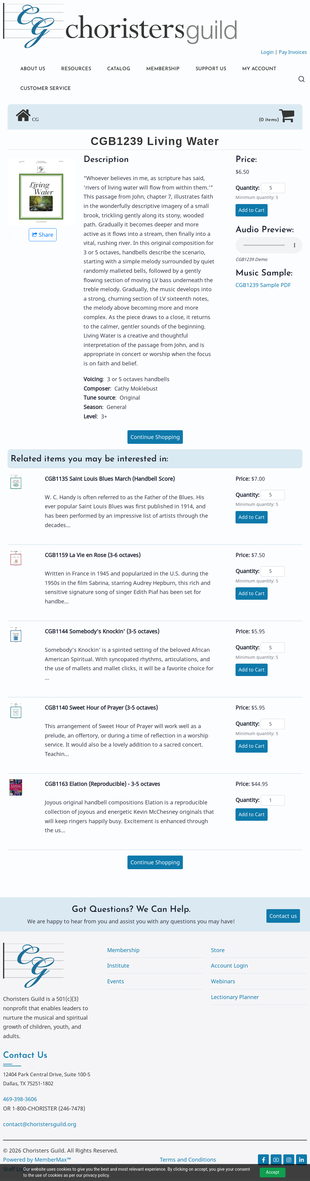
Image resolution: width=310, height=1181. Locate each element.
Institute (118, 967)
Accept (272, 1172)
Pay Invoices (293, 52)
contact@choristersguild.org (39, 1126)
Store (218, 952)
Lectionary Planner (235, 998)
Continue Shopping (155, 439)
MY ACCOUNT (39, 90)
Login (267, 52)
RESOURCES (80, 69)
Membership (123, 952)
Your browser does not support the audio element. (269, 247)
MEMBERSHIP (175, 69)
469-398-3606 (20, 1101)
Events (115, 983)
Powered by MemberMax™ (37, 1161)
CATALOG (127, 69)
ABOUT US (34, 69)
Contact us (283, 918)
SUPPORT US (227, 69)
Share (42, 236)
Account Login (229, 967)
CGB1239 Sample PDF (263, 287)
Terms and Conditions (188, 1161)
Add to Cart (252, 212)
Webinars (223, 983)
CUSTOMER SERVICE (103, 90)
